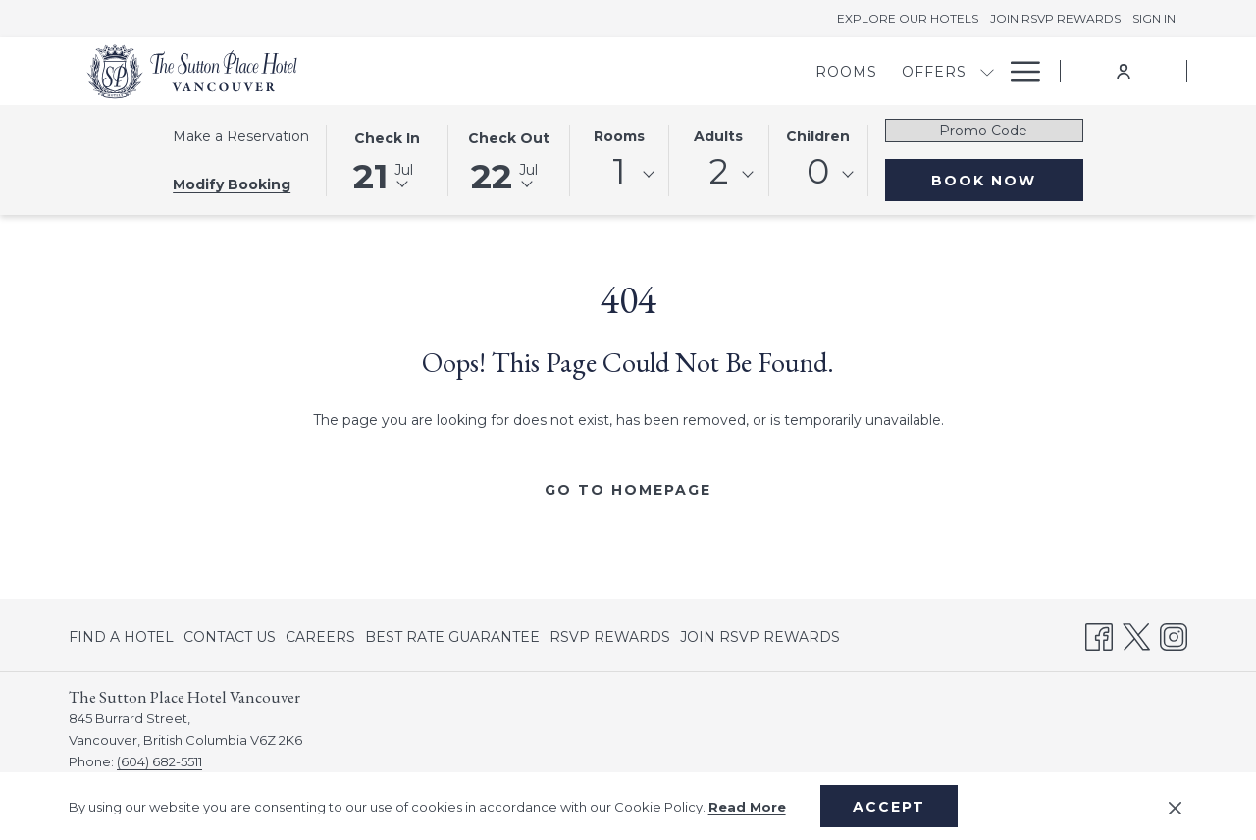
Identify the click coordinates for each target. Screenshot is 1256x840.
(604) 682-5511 (159, 761)
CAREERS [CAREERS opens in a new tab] (320, 640)
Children (818, 136)
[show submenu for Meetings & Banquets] (884, 71)
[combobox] (619, 174)
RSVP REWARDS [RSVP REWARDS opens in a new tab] (610, 640)
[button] (386, 159)
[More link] (1018, 71)
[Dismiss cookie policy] (1175, 806)
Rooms (619, 136)
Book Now (983, 180)
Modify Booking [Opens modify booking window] (231, 184)
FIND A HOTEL (121, 637)
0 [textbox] (818, 171)
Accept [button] (889, 806)
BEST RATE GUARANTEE (452, 637)
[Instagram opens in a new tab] (1173, 634)
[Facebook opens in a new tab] (1099, 634)
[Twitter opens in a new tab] (1136, 634)
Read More (747, 806)
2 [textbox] (718, 171)
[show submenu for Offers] (646, 71)
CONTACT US (229, 637)
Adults (718, 136)
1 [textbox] (619, 171)
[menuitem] (506, 71)
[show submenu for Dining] (987, 71)
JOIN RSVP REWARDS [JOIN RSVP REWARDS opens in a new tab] (760, 640)
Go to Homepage (628, 490)
